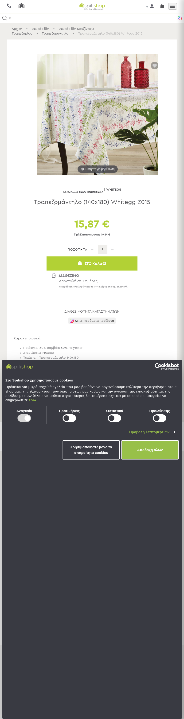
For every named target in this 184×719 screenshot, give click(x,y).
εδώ (32, 400)
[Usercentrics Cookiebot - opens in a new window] (158, 366)
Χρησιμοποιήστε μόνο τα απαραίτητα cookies (91, 450)
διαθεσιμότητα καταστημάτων (92, 311)
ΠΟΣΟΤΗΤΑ (78, 249)
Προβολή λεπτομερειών (149, 432)
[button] (4, 18)
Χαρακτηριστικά (93, 339)
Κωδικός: (70, 191)
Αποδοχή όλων (150, 450)
